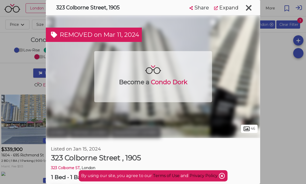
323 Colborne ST (65, 168)
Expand (226, 8)
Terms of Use (166, 175)
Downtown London (136, 132)
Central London (90, 132)
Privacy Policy (204, 175)
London (57, 132)
